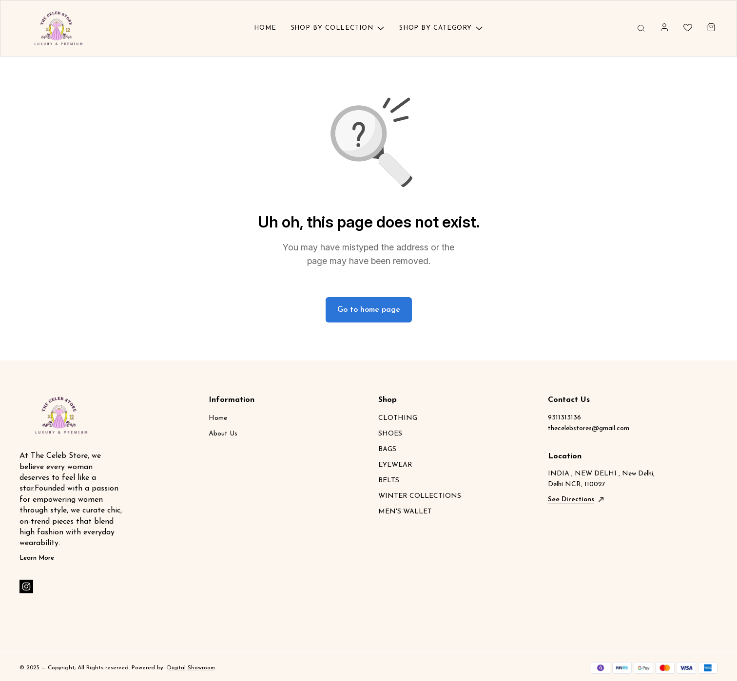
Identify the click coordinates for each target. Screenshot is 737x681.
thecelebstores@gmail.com (588, 428)
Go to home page (368, 310)
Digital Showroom (191, 668)
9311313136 (564, 417)
